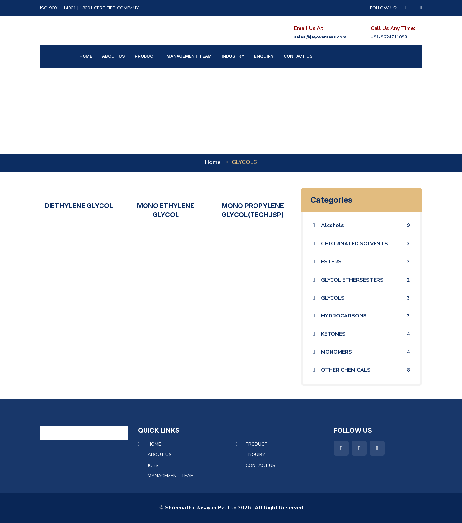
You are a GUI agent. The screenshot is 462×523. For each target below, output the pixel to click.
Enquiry (264, 56)
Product (146, 56)
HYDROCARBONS (365, 315)
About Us (113, 56)
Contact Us (298, 56)
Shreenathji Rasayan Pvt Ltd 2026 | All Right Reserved (234, 507)
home (213, 162)
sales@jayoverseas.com (320, 37)
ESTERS (365, 261)
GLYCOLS (365, 297)
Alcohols (365, 225)
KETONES (365, 334)
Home (85, 56)
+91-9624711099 (389, 37)
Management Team (189, 56)
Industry (233, 56)
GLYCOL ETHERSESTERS (365, 280)
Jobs (153, 465)
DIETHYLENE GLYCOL (79, 205)
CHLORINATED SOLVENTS (365, 243)
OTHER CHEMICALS (365, 370)
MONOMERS (365, 352)
